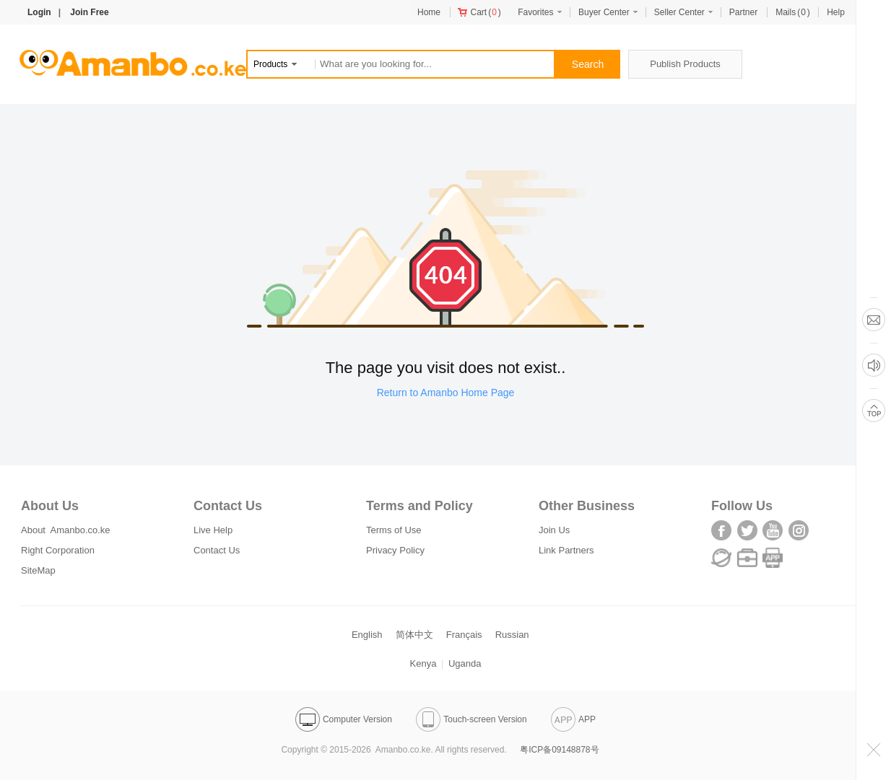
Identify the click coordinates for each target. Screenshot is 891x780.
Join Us (554, 530)
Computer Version (343, 719)
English (367, 634)
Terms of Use (394, 530)
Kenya (423, 663)
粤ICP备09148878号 (559, 750)
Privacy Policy (395, 550)
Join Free (89, 12)
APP (573, 719)
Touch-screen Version (471, 719)
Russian (512, 634)
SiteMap (38, 570)
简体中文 (414, 634)
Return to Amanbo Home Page (446, 392)
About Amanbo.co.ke (65, 530)
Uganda (465, 663)
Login (39, 12)
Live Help (213, 530)
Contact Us (217, 550)
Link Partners (566, 550)
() (479, 12)
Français (464, 634)
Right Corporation (58, 550)
